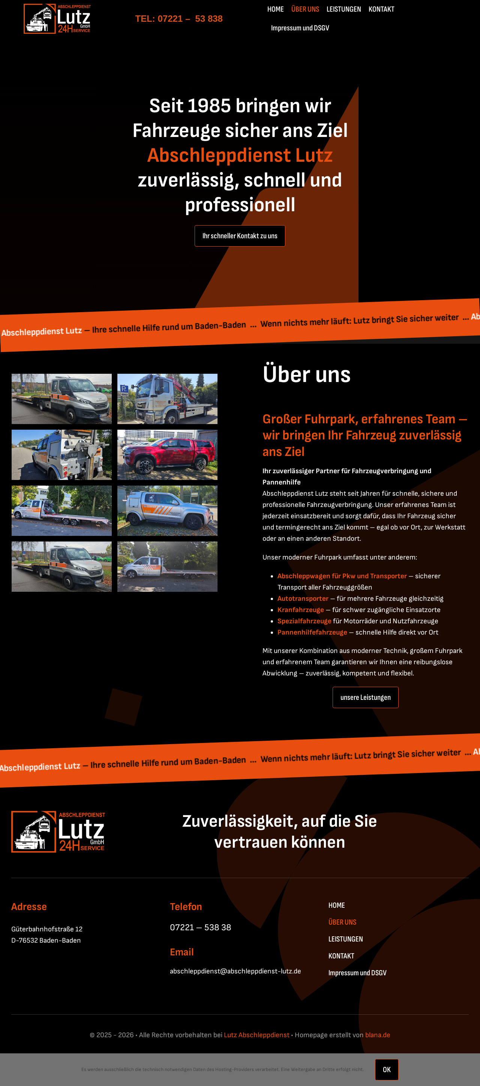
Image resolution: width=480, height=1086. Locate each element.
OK (387, 1069)
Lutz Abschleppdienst (256, 1035)
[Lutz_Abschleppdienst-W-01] (57, 7)
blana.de (377, 1035)
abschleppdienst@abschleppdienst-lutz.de (235, 971)
